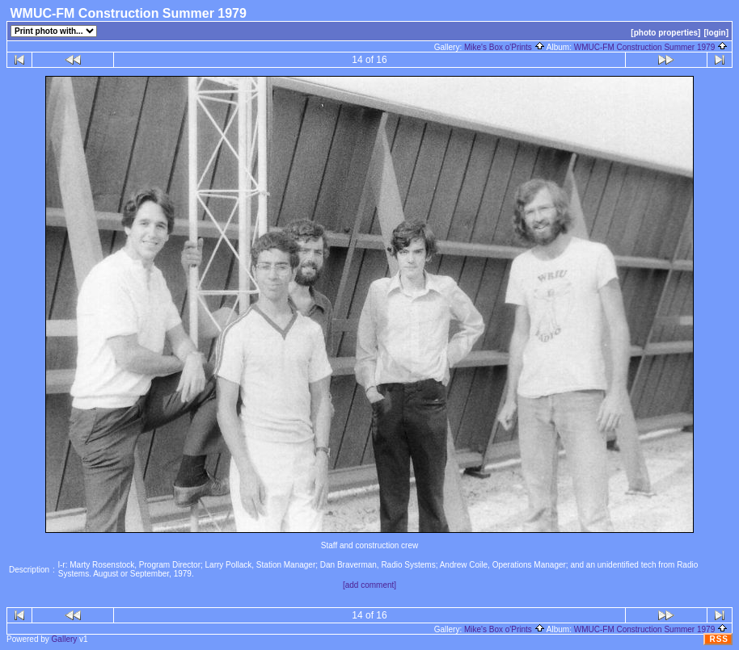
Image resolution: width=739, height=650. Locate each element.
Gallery (65, 639)
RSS (718, 639)
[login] (715, 32)
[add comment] (369, 585)
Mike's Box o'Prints (504, 47)
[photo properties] (665, 32)
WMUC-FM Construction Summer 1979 (651, 47)
